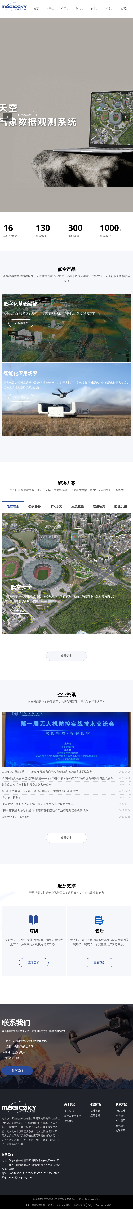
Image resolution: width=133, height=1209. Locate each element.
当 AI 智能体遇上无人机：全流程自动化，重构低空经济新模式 (40, 791)
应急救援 (77, 506)
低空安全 (13, 506)
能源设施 (120, 506)
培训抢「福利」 (11, 797)
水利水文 (56, 506)
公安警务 (34, 506)
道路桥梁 (99, 506)
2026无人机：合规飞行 (15, 816)
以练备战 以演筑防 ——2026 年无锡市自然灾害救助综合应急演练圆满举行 (47, 771)
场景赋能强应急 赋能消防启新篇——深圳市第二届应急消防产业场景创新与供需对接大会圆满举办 (59, 778)
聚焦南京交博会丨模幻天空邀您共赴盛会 (27, 784)
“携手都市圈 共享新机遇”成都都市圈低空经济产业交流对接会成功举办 (45, 810)
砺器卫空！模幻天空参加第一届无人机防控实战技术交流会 (38, 804)
